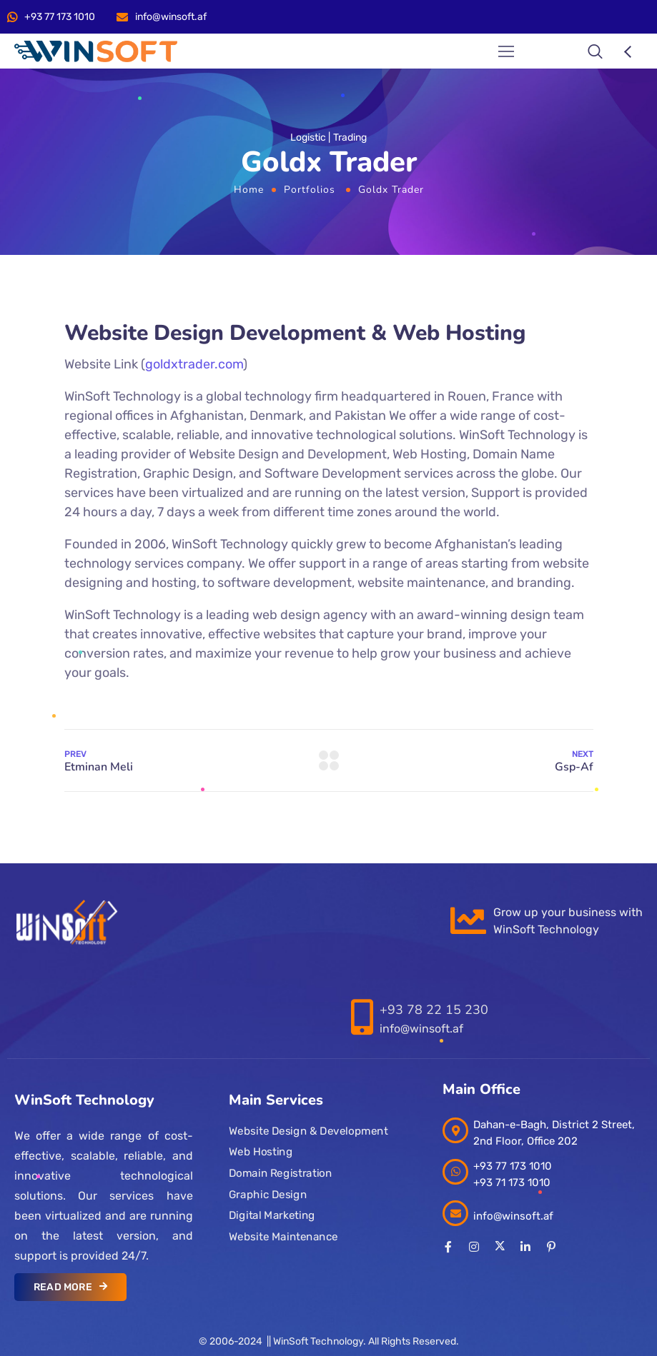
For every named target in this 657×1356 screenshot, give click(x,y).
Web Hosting (260, 1151)
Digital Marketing (272, 1215)
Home (249, 189)
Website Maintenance (283, 1236)
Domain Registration (280, 1173)
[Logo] (95, 51)
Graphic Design (268, 1194)
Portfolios (309, 189)
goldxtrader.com (194, 364)
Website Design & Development (308, 1131)
